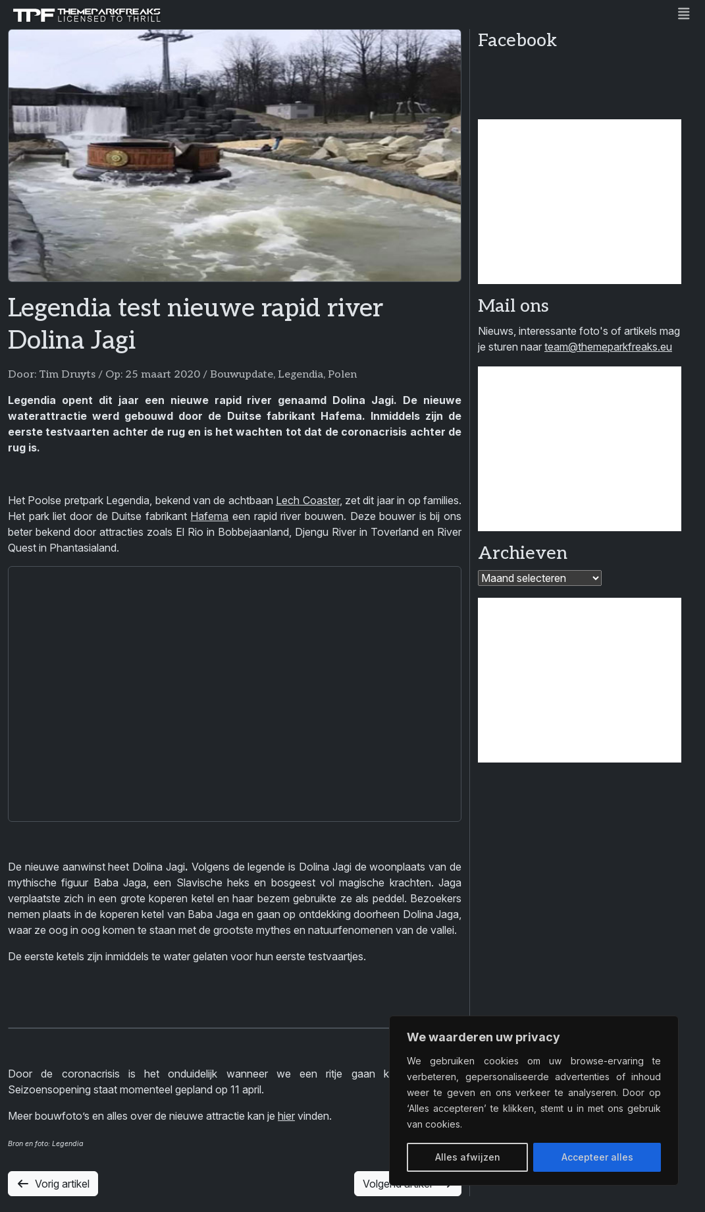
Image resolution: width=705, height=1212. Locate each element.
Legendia (300, 374)
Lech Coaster (307, 500)
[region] (534, 1101)
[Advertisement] (579, 201)
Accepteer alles (597, 1157)
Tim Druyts (67, 374)
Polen (342, 374)
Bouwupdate (241, 374)
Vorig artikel (53, 1183)
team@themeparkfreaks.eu (608, 346)
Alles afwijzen (467, 1157)
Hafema (209, 516)
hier (286, 1115)
